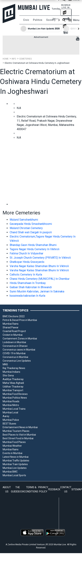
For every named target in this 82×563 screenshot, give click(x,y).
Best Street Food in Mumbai (18, 438)
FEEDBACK (54, 489)
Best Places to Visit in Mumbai (19, 434)
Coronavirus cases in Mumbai (19, 349)
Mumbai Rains (10, 323)
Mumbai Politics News (15, 397)
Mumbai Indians (11, 371)
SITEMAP (76, 489)
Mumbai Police (11, 419)
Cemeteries (25, 59)
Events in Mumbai (12, 453)
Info (14, 59)
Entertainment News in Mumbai (20, 427)
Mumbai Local (10, 412)
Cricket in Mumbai (13, 334)
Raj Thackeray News (14, 368)
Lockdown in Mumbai (14, 342)
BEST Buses (9, 423)
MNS (5, 364)
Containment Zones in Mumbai (20, 338)
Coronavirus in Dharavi (15, 346)
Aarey (6, 416)
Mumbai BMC (10, 471)
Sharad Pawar (10, 327)
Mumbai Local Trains (14, 408)
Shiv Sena (8, 375)
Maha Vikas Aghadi (13, 382)
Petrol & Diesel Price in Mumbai (20, 320)
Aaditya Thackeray (13, 379)
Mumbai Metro (11, 405)
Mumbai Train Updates (15, 464)
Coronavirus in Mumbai (15, 357)
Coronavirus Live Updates (17, 360)
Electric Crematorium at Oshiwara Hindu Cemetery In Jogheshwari (37, 63)
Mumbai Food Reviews (15, 394)
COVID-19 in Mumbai (14, 353)
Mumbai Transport (13, 390)
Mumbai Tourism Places (16, 431)
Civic (26, 19)
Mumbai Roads (11, 401)
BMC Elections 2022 (14, 316)
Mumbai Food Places (14, 442)
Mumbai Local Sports (14, 475)
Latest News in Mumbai (16, 456)
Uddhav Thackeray (13, 386)
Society (51, 19)
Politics (37, 19)
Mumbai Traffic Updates (16, 460)
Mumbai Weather (12, 445)
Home (6, 59)
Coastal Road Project (14, 331)
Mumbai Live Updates (15, 468)
